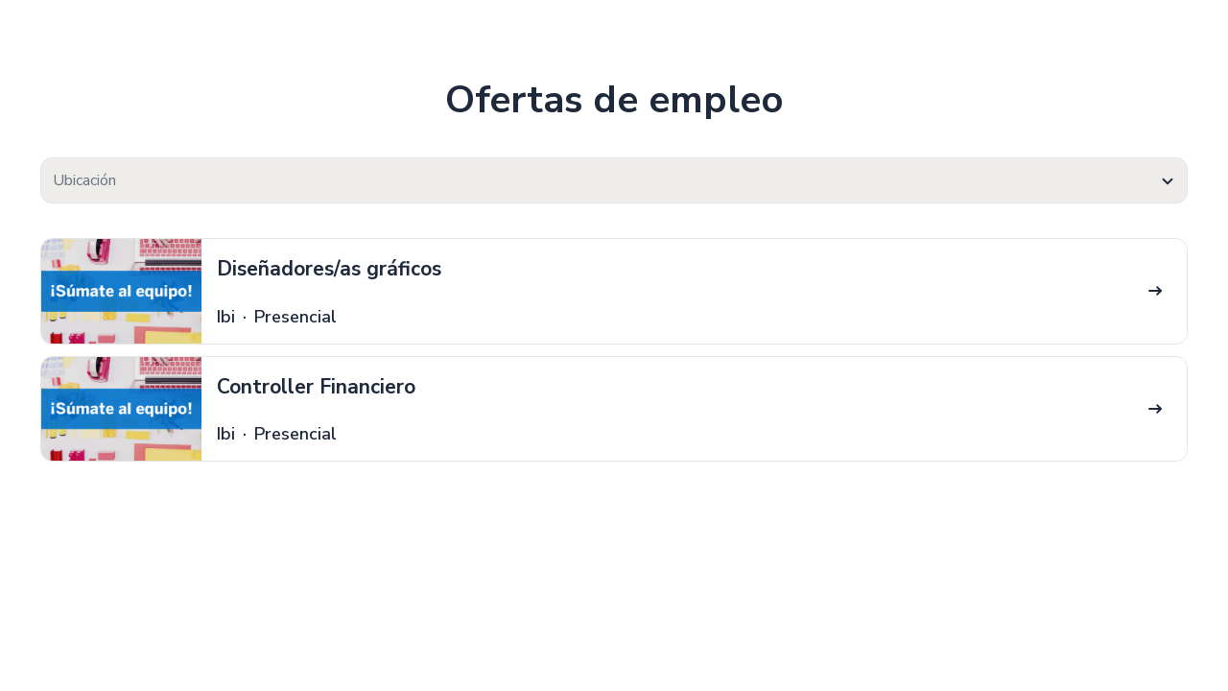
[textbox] (614, 180)
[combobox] (614, 180)
